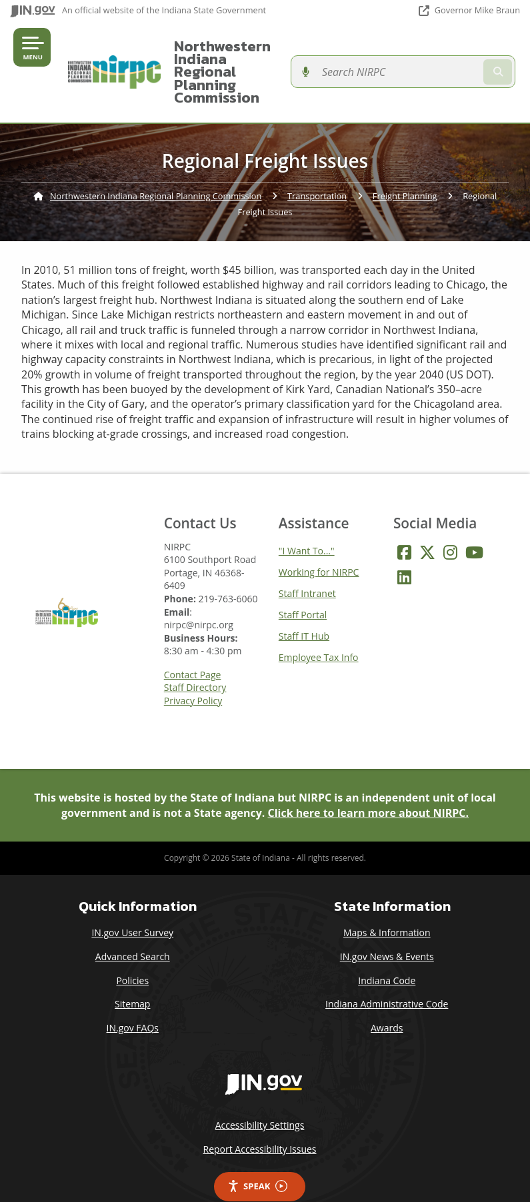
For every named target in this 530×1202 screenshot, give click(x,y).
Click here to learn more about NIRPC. (368, 787)
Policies (132, 954)
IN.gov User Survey (132, 907)
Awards (387, 1001)
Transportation (317, 171)
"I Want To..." (307, 524)
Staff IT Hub (304, 610)
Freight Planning (405, 171)
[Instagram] (450, 526)
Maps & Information (387, 907)
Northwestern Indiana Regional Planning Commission (241, 59)
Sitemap (132, 978)
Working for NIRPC (319, 546)
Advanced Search (132, 931)
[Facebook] (404, 526)
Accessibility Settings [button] (260, 1099)
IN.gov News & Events (387, 931)
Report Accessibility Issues (259, 1123)
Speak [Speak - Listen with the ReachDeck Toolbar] (257, 1160)
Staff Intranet (307, 567)
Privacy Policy (193, 675)
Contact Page (192, 649)
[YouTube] (474, 526)
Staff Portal (303, 588)
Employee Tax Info (319, 631)
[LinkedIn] (404, 552)
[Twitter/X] (427, 526)
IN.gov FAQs (133, 1001)
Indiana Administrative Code (386, 978)
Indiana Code (386, 954)
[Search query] (445, 59)
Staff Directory (195, 662)
